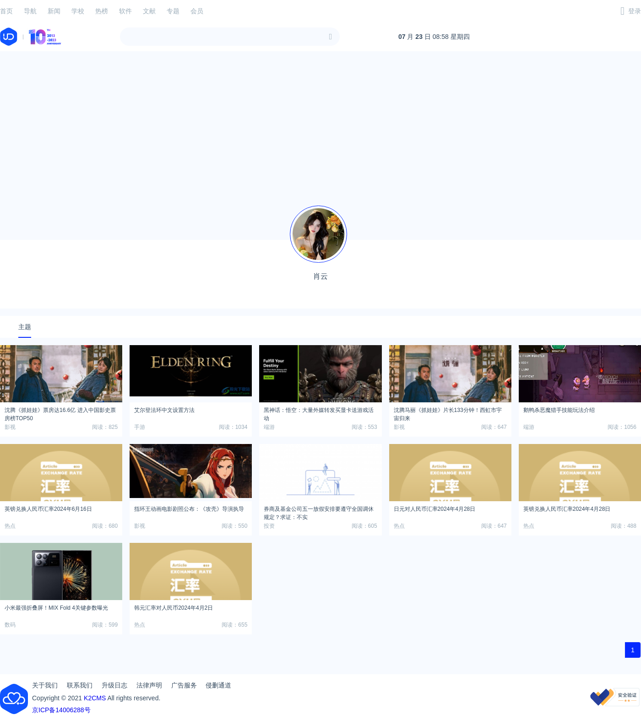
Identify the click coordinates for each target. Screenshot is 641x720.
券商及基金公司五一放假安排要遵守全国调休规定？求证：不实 (319, 512)
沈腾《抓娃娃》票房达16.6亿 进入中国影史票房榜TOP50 (60, 413)
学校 (77, 11)
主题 (24, 326)
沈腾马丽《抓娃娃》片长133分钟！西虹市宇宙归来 (448, 413)
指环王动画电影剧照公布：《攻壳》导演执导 (189, 509)
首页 (6, 11)
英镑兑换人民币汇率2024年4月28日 (567, 509)
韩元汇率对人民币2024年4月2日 (173, 608)
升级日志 (114, 685)
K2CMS (95, 698)
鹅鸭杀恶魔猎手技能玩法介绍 (559, 410)
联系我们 (79, 685)
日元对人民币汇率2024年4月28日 (435, 509)
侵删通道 (218, 685)
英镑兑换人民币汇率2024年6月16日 (48, 509)
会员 (196, 11)
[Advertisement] (320, 123)
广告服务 (184, 685)
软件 (125, 11)
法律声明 (149, 685)
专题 (173, 11)
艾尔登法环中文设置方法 (164, 410)
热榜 (101, 11)
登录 (634, 11)
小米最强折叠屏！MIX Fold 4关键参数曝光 (56, 608)
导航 (30, 11)
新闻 (54, 11)
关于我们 (45, 685)
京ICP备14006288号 (61, 710)
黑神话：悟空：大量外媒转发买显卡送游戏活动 (319, 413)
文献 (149, 11)
